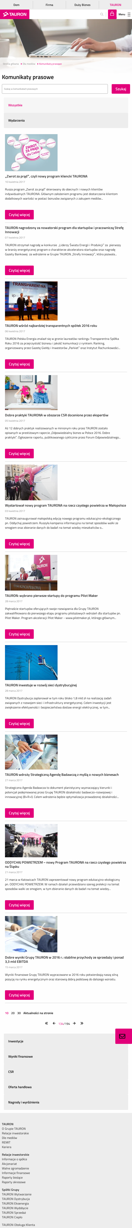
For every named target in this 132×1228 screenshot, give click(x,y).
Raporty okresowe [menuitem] (14, 1182)
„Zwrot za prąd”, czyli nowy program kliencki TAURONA (46, 176)
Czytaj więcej (19, 215)
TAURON (115, 4)
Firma (49, 4)
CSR (11, 1071)
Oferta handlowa (20, 1087)
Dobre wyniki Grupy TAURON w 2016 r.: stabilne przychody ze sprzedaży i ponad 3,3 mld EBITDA (64, 959)
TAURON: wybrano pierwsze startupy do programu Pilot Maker (51, 595)
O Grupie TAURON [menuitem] (14, 1128)
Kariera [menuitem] (6, 1147)
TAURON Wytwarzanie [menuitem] (16, 1194)
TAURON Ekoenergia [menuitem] (15, 1203)
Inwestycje (15, 1041)
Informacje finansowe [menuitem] (16, 1173)
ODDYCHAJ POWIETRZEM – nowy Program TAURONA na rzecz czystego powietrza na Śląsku (65, 864)
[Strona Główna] (14, 14)
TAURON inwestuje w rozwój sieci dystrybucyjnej (41, 685)
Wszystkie (15, 105)
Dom (16, 4)
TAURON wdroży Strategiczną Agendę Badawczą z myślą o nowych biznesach (62, 774)
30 (19, 1013)
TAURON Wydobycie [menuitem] (15, 1208)
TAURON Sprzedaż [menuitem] (14, 1212)
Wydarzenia (16, 120)
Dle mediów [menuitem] (9, 1137)
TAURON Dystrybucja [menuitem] (16, 1199)
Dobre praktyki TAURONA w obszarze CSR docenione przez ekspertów (56, 415)
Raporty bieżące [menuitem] (12, 1177)
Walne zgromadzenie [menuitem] (15, 1168)
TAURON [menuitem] (7, 1124)
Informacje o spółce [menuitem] (14, 1159)
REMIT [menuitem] (6, 1142)
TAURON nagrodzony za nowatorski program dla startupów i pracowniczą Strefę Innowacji (64, 229)
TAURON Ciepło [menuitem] (12, 1217)
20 (13, 1013)
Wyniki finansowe (20, 1056)
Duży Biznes (82, 4)
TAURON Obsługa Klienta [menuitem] (18, 1224)
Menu (124, 14)
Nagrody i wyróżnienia (23, 1102)
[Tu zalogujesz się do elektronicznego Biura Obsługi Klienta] (112, 14)
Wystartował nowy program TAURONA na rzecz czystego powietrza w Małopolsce (65, 505)
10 (7, 1013)
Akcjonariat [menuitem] (9, 1163)
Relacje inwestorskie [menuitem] (15, 1133)
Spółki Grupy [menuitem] (10, 1189)
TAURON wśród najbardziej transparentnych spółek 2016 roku (51, 325)
